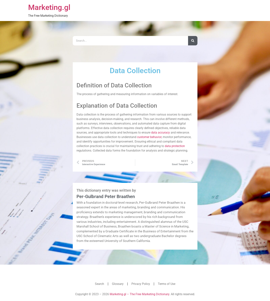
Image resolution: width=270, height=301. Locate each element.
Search (99, 284)
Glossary (118, 284)
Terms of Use (166, 284)
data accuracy (160, 132)
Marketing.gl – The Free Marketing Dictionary (139, 294)
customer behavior (149, 137)
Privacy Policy (140, 284)
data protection (175, 146)
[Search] (192, 40)
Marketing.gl (49, 7)
